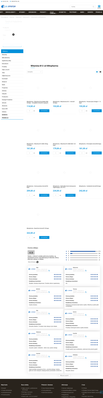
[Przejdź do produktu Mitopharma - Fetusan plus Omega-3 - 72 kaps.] (90, 88)
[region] (64, 39)
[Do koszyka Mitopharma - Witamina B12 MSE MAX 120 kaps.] (70, 153)
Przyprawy (5, 87)
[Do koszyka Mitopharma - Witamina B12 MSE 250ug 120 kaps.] (44, 153)
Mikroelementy (6, 57)
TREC (3, 72)
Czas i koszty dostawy (48, 388)
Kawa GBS (5, 108)
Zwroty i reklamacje (67, 388)
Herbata (4, 111)
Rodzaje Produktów (7, 99)
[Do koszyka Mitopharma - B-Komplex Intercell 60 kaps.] (97, 153)
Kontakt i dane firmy (88, 396)
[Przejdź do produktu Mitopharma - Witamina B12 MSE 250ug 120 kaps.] (38, 130)
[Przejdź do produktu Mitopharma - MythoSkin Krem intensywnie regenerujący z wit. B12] (64, 172)
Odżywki (4, 93)
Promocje (5, 117)
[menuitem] (11, 12)
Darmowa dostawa (47, 392)
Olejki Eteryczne (6, 75)
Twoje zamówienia (7, 390)
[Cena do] (17, 41)
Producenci (5, 96)
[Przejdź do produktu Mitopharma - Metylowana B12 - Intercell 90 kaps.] (64, 88)
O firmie (85, 388)
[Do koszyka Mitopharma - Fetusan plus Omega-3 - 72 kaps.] (97, 110)
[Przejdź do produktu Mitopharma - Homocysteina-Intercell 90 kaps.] (38, 172)
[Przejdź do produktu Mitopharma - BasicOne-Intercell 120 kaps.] (38, 214)
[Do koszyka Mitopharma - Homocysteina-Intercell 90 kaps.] (44, 195)
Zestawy (4, 90)
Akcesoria (4, 105)
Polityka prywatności (68, 392)
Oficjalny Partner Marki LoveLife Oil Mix (92, 393)
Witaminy (4, 54)
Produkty (4, 66)
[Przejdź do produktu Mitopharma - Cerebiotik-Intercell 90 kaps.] (90, 172)
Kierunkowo (5, 63)
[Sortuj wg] (35, 71)
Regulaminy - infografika (68, 396)
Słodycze (4, 81)
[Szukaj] (93, 6)
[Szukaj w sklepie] (81, 6)
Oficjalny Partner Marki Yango (90, 390)
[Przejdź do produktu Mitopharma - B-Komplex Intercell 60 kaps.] (90, 130)
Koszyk (4, 388)
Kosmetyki (5, 78)
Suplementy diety (6, 60)
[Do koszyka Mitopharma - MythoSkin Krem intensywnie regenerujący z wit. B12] (70, 195)
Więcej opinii (64, 375)
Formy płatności (46, 390)
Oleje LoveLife (5, 69)
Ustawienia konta (6, 392)
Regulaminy (65, 394)
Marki (3, 84)
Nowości (4, 114)
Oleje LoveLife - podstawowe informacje (29, 389)
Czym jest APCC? (26, 394)
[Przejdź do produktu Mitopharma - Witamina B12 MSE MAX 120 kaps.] (64, 130)
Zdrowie (4, 102)
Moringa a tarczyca (27, 392)
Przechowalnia (6, 394)
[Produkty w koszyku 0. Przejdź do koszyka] (99, 6)
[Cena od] (7, 41)
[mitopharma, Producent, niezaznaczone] (7, 30)
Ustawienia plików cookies (69, 390)
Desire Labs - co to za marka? (30, 396)
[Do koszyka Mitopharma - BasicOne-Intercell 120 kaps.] (44, 237)
